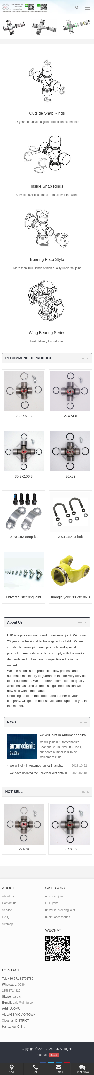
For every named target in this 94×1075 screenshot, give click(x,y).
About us (8, 896)
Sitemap (7, 924)
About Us (15, 622)
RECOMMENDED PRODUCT (28, 358)
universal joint (54, 896)
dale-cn (17, 996)
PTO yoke (51, 903)
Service (7, 910)
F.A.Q (6, 917)
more (84, 358)
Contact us (9, 903)
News (11, 722)
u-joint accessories (57, 917)
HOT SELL (14, 792)
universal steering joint (60, 910)
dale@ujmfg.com (24, 1002)
